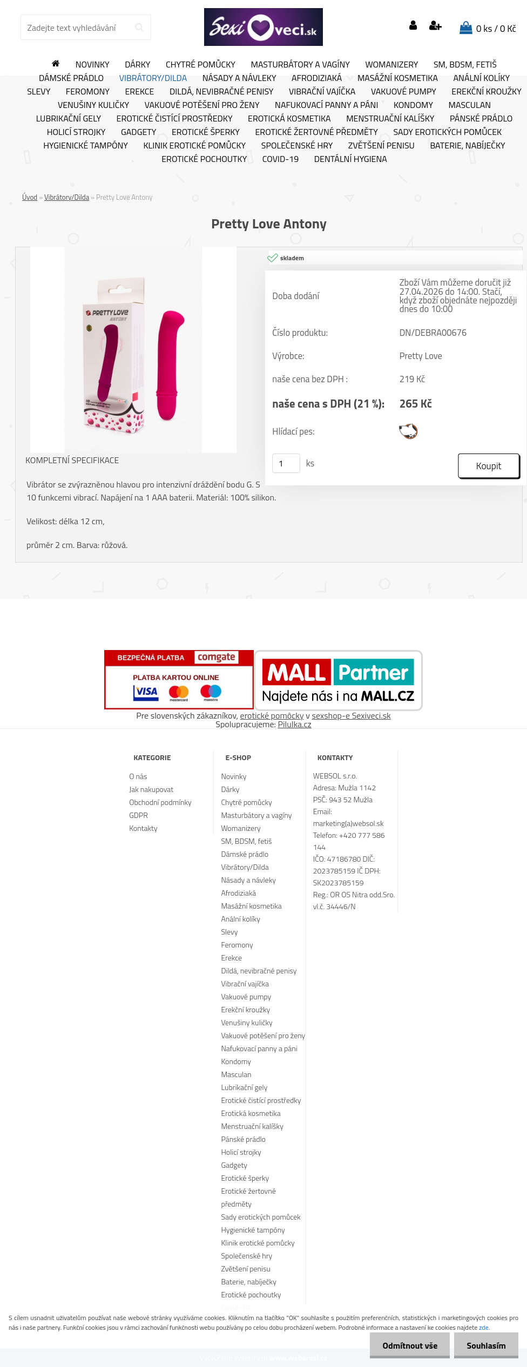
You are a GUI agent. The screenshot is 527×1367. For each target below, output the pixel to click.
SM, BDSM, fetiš (465, 65)
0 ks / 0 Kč (496, 29)
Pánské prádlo (481, 119)
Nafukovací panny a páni (326, 105)
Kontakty (143, 828)
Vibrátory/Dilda (153, 78)
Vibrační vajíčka (322, 92)
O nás (138, 776)
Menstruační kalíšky (390, 119)
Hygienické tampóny (85, 146)
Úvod (29, 197)
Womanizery (391, 65)
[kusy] (286, 463)
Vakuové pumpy (403, 92)
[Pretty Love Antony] (133, 251)
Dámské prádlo (71, 78)
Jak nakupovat (151, 789)
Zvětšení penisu (381, 146)
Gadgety (138, 132)
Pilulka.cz (295, 724)
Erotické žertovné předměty (316, 132)
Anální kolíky (482, 78)
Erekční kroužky (245, 1009)
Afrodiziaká (317, 78)
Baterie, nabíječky (467, 146)
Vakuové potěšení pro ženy (202, 105)
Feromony (88, 92)
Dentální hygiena (350, 159)
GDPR (138, 815)
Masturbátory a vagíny (300, 65)
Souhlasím (485, 1345)
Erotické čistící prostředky (175, 119)
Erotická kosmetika (289, 119)
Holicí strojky (76, 132)
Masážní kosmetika (397, 78)
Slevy (38, 92)
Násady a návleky (239, 78)
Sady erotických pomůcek (447, 132)
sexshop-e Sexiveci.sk (351, 715)
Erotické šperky (206, 132)
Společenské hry (297, 146)
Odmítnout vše (407, 1345)
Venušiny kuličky (93, 105)
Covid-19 (280, 159)
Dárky (137, 65)
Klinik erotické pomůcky (194, 146)
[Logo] (263, 27)
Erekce (139, 92)
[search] (139, 27)
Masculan (470, 105)
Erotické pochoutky (204, 159)
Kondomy (413, 105)
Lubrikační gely (68, 119)
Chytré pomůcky (200, 65)
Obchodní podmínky (160, 802)
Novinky (93, 65)
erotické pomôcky (272, 715)
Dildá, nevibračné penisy (222, 92)
